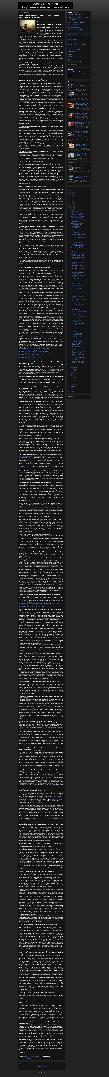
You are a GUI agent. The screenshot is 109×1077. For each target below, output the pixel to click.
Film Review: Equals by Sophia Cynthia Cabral (77, 355)
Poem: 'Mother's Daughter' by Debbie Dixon (77, 321)
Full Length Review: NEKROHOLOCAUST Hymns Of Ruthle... (78, 348)
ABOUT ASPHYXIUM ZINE (74, 14)
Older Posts (60, 1063)
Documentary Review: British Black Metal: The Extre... (78, 258)
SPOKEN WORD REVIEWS (74, 49)
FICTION (70, 56)
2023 (71, 196)
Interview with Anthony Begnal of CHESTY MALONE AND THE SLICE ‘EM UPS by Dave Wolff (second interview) (82, 133)
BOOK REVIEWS (72, 42)
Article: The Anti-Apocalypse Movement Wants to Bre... (77, 224)
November (73, 365)
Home (41, 1063)
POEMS (70, 59)
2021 (71, 201)
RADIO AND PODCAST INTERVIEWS (77, 37)
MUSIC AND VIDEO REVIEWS (75, 47)
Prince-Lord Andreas (50, 535)
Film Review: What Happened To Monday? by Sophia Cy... (78, 352)
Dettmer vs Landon (31, 277)
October (73, 367)
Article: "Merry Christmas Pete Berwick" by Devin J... (77, 232)
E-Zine (28, 1046)
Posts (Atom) (44, 1072)
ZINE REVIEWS (72, 51)
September (73, 369)
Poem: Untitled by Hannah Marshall (78, 314)
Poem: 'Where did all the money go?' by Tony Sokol (78, 276)
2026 (71, 190)
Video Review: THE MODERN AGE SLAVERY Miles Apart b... (78, 217)
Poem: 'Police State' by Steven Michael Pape (77, 279)
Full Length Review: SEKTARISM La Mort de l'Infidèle (78, 341)
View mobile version (41, 1066)
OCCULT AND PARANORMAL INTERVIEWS (78, 32)
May (72, 377)
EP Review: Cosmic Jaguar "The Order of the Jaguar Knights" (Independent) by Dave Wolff (81, 104)
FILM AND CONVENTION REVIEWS (77, 44)
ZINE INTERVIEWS (27, 1058)
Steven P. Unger (22, 457)
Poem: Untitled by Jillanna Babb (78, 302)
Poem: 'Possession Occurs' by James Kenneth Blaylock (78, 309)
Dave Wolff (77, 71)
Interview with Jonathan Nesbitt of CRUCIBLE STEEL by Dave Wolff (82, 123)
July (72, 373)
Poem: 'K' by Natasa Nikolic (77, 294)
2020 (71, 203)
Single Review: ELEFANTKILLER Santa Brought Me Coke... (78, 238)
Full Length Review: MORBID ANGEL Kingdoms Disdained (78, 362)
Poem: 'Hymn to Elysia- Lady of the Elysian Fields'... (78, 317)
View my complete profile (78, 73)
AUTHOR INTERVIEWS (73, 19)
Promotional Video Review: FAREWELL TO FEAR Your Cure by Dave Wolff (82, 176)
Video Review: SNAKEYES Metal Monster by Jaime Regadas (78, 245)
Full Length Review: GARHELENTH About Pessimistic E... (76, 228)
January (73, 386)
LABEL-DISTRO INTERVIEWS (75, 29)
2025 (71, 192)
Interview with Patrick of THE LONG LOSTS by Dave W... (77, 241)
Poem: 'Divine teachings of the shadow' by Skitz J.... (77, 286)
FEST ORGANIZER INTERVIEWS (76, 24)
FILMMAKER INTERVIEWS (74, 27)
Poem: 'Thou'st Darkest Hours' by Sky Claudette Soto (78, 283)
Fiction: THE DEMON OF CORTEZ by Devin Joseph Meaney (77, 262)
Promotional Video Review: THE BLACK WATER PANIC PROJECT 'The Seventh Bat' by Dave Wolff (82, 155)
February (73, 384)
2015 (71, 391)
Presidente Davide (23, 559)
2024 (71, 194)
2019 (71, 205)
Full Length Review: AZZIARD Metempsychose (78, 269)
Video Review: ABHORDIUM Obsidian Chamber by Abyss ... (78, 248)
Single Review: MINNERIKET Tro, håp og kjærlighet (78, 344)
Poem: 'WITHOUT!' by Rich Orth (78, 292)
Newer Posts (22, 1063)
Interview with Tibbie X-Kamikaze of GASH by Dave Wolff (82, 114)
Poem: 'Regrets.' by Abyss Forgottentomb (76, 337)
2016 (71, 389)
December (73, 211)
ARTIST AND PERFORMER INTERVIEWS (78, 17)
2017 (71, 209)
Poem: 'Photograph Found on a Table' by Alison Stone (77, 334)
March (72, 382)
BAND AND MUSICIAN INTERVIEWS (77, 22)
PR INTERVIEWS (72, 34)
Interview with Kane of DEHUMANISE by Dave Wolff (81, 165)
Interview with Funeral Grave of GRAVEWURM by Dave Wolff (81, 93)
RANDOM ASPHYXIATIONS (75, 61)
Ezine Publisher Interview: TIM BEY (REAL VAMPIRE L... (77, 214)
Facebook (47, 818)
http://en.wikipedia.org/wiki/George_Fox (27, 359)
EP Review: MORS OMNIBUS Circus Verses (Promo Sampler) (78, 255)
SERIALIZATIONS (72, 64)
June (72, 375)
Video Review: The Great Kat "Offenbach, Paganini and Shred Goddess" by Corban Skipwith (81, 144)
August (72, 371)
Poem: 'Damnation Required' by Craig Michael (77, 324)
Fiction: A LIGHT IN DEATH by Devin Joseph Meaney (78, 220)
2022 (71, 199)
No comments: (38, 1056)
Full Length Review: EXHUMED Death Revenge (78, 273)
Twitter (51, 818)
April (72, 380)
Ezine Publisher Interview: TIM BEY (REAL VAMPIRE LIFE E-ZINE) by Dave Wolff (39, 16)
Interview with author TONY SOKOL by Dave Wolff (81, 85)
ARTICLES (70, 54)
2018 (71, 207)
